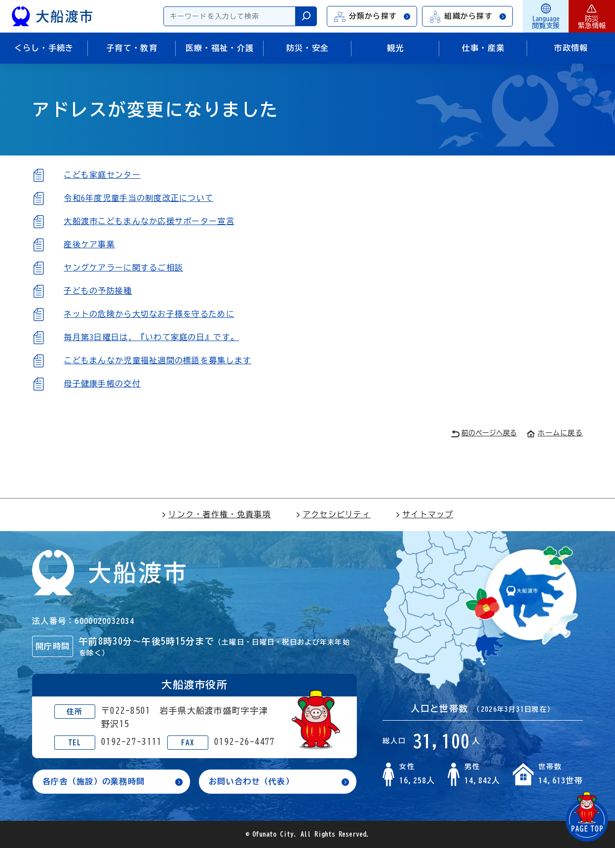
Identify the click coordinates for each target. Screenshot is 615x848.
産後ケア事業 (89, 244)
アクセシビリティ (333, 514)
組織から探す (467, 16)
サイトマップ (424, 514)
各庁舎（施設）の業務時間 (93, 781)
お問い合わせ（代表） (251, 781)
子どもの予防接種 (98, 291)
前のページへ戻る (484, 433)
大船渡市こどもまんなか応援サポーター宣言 (149, 221)
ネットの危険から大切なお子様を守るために (149, 314)
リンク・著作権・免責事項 (215, 514)
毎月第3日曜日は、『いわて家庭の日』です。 (151, 337)
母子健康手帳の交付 (102, 383)
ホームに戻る (555, 432)
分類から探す (372, 16)
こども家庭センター (102, 175)
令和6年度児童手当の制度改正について (138, 198)
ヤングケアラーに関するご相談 (123, 267)
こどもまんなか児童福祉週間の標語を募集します (157, 360)
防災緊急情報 (592, 16)
